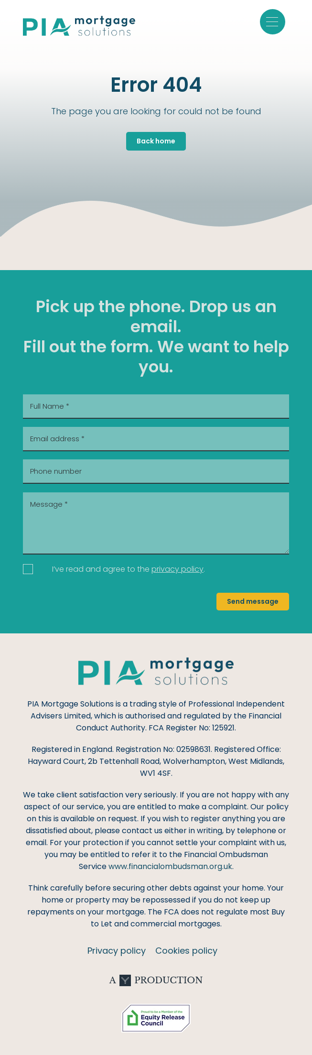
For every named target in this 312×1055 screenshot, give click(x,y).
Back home (156, 141)
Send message (253, 601)
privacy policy (177, 569)
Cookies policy (186, 951)
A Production (156, 980)
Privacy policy (116, 951)
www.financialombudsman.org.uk (170, 866)
